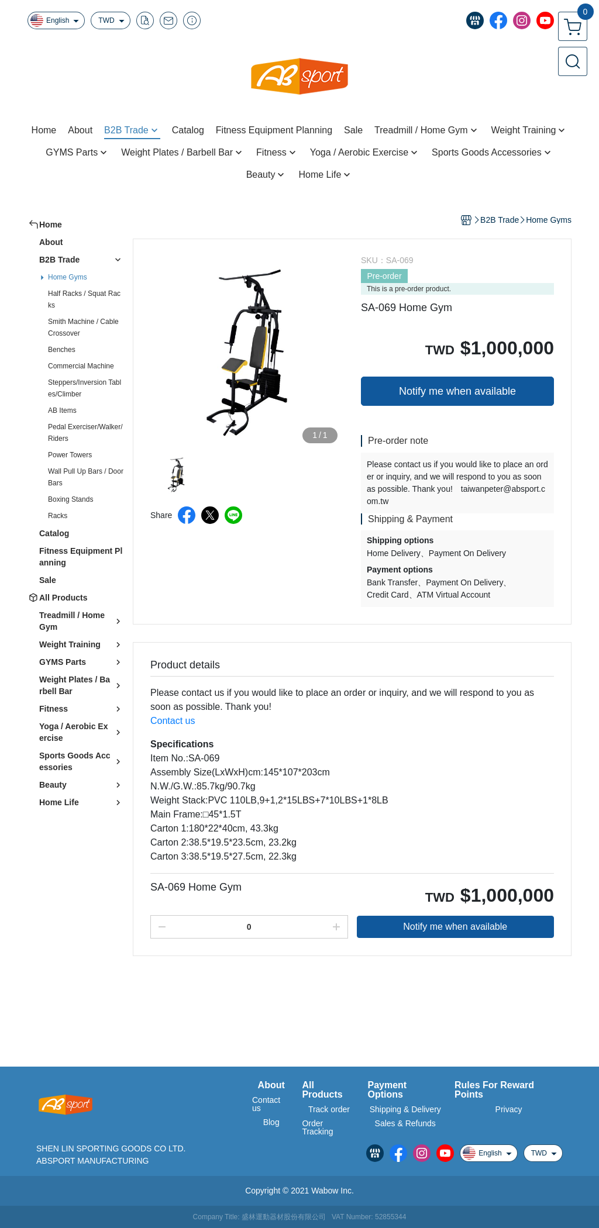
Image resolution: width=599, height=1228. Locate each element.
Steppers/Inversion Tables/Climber (84, 388)
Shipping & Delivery (405, 1109)
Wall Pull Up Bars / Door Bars (85, 477)
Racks (57, 516)
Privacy (508, 1109)
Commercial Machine (81, 366)
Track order (329, 1109)
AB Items (62, 410)
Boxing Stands (70, 499)
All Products (322, 1090)
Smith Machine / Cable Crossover (83, 327)
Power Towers (70, 455)
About (271, 1085)
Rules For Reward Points (494, 1090)
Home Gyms (67, 277)
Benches (61, 350)
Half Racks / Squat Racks (84, 299)
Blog (271, 1122)
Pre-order (384, 276)
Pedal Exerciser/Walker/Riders (85, 433)
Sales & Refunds (405, 1123)
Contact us (172, 721)
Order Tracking (317, 1127)
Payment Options (387, 1090)
